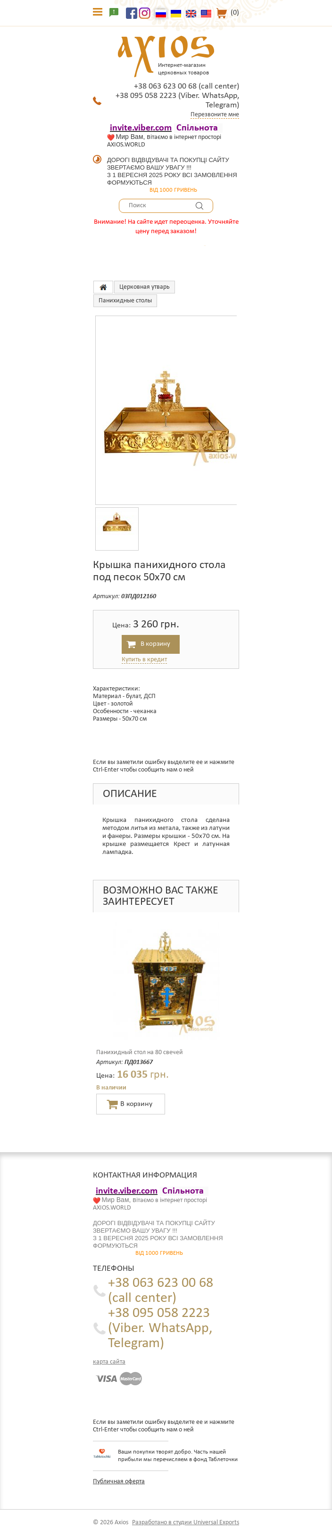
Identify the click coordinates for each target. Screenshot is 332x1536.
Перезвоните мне (215, 114)
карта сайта (109, 1361)
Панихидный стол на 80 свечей (139, 1052)
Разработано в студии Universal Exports (185, 1522)
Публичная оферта (119, 1481)
